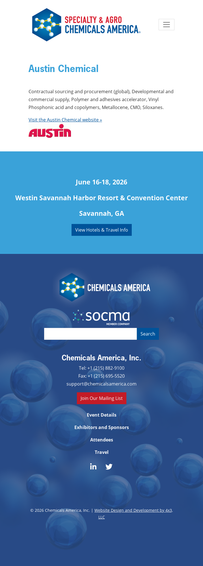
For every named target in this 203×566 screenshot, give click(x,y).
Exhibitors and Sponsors (101, 427)
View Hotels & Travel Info (101, 230)
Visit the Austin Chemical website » (65, 120)
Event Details (101, 415)
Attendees (101, 440)
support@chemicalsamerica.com (101, 384)
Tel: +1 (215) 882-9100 (101, 368)
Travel (102, 452)
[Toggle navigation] (166, 24)
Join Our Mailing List (102, 398)
